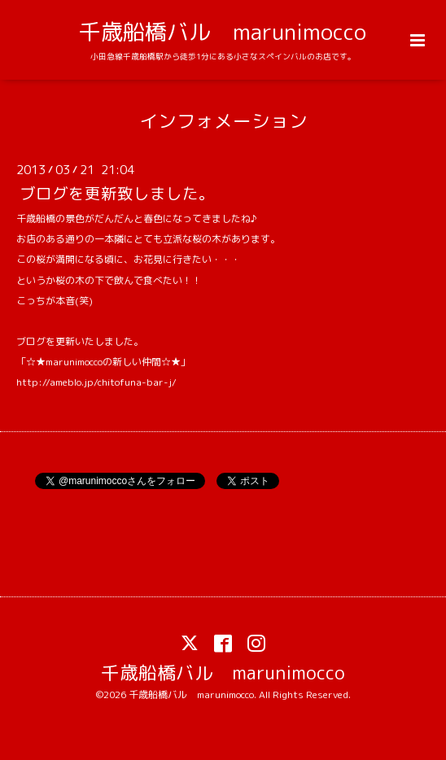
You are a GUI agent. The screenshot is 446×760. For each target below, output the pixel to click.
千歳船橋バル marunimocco (222, 31)
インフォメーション (223, 120)
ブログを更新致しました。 (117, 193)
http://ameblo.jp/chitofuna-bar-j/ (96, 382)
